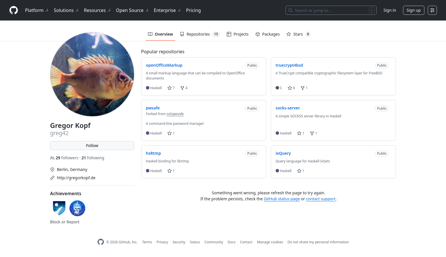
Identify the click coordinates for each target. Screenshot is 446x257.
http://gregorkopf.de (76, 177)
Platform (37, 10)
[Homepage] (13, 10)
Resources (98, 10)
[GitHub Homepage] (100, 242)
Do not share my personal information (318, 242)
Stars (298, 34)
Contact (246, 242)
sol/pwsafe (175, 113)
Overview (160, 34)
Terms (147, 242)
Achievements (65, 193)
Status (195, 242)
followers (64, 157)
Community (214, 242)
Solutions (66, 10)
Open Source (132, 10)
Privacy (162, 242)
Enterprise (167, 10)
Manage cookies (270, 242)
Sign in (389, 10)
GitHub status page (282, 198)
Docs (232, 242)
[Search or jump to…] (331, 10)
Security (179, 242)
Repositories (200, 34)
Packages (267, 34)
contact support (321, 198)
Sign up (414, 10)
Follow (92, 145)
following (92, 157)
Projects (237, 34)
